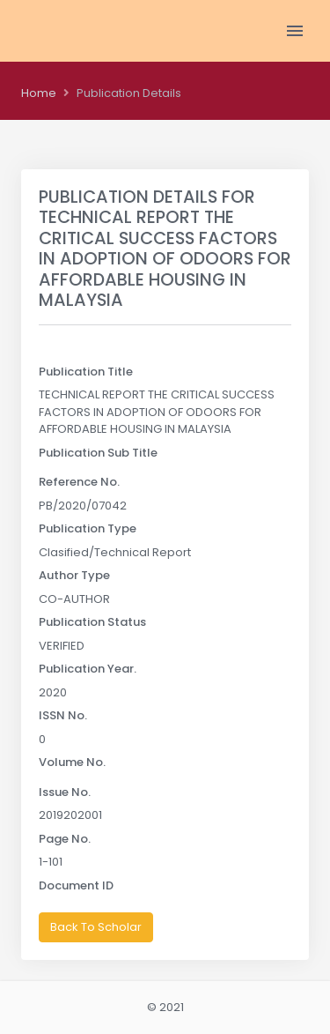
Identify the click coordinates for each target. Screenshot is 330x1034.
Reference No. (79, 481)
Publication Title (86, 371)
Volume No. (72, 762)
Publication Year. (87, 668)
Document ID (76, 885)
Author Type (74, 575)
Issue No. (65, 792)
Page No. (65, 838)
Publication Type (87, 528)
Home (38, 93)
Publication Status (92, 622)
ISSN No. (63, 715)
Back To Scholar (96, 927)
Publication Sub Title (98, 452)
